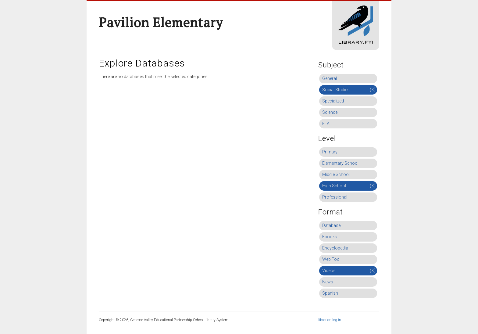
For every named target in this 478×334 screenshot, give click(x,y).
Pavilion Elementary (161, 22)
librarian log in (329, 320)
